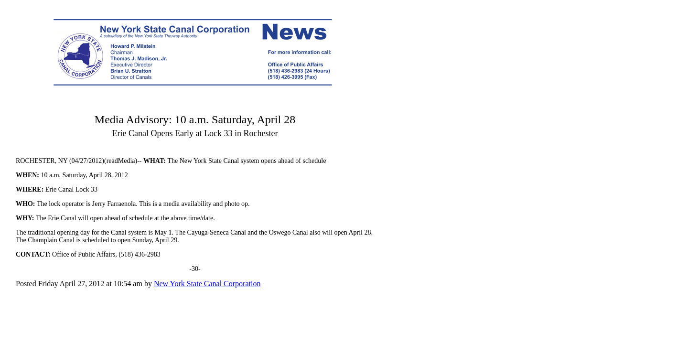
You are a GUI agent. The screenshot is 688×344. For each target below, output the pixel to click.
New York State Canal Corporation (207, 284)
